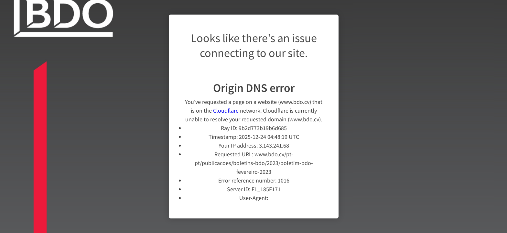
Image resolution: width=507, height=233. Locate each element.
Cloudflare (226, 106)
